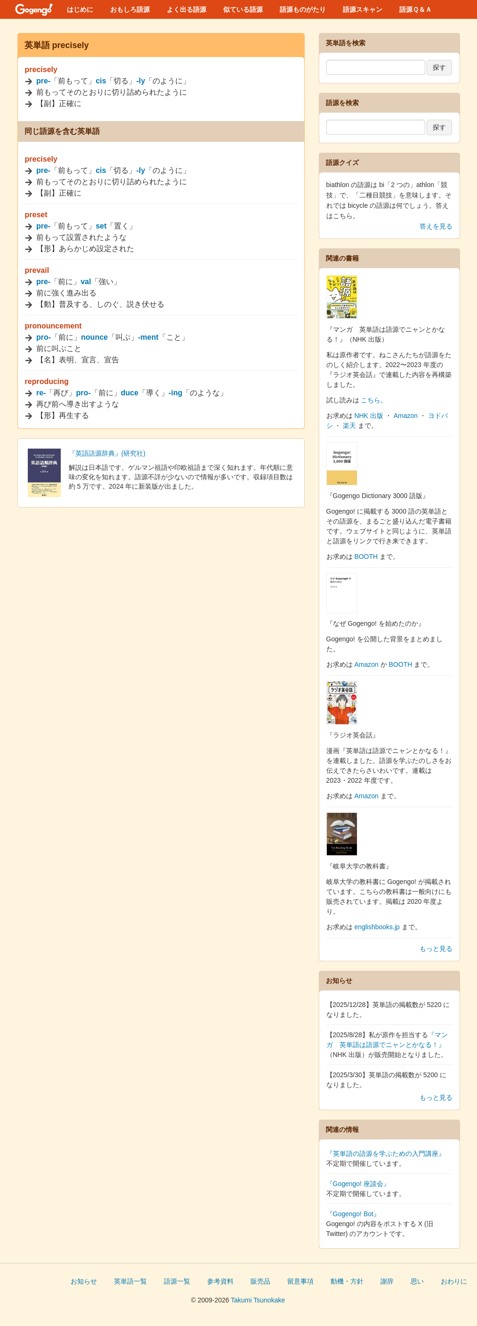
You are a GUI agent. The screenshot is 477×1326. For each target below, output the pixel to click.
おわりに (454, 1281)
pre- (43, 81)
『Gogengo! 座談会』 (358, 1183)
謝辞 (387, 1281)
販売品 (260, 1281)
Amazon (406, 415)
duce (129, 393)
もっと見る (436, 948)
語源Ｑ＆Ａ (415, 9)
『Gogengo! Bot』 (353, 1214)
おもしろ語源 (130, 9)
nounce (94, 337)
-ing (175, 393)
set (101, 226)
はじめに (80, 9)
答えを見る (436, 226)
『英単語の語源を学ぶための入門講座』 (385, 1153)
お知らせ (84, 1281)
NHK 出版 (368, 415)
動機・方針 (347, 1281)
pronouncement (53, 326)
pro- (43, 337)
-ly (140, 81)
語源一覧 (177, 1281)
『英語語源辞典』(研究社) (107, 453)
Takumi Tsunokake (258, 1300)
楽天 (349, 425)
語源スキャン (362, 9)
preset (36, 215)
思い (417, 1281)
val (86, 282)
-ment (148, 337)
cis (101, 81)
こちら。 (374, 400)
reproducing (47, 381)
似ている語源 (243, 9)
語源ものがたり (303, 9)
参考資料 (220, 1281)
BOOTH (366, 556)
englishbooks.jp (377, 927)
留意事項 (300, 1281)
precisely (41, 69)
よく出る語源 (186, 9)
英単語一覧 (130, 1281)
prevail (37, 270)
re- (41, 393)
